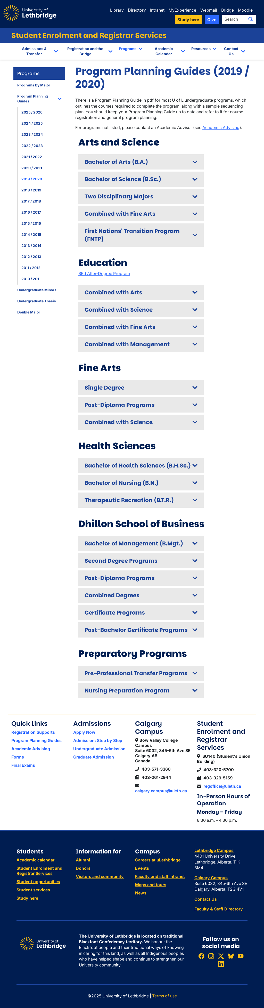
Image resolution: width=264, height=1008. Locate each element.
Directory (137, 10)
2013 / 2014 (31, 246)
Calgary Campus (211, 877)
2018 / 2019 (31, 190)
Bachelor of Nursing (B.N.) (122, 483)
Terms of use (164, 995)
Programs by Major (33, 85)
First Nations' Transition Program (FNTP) (132, 235)
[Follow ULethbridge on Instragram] (211, 956)
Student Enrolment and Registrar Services (89, 35)
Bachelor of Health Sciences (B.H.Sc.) (138, 466)
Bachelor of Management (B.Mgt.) (134, 543)
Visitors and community (100, 876)
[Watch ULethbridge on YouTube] (240, 956)
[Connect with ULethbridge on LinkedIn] (221, 964)
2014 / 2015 (31, 234)
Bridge (227, 10)
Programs (127, 48)
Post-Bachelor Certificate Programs (136, 630)
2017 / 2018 (31, 201)
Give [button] (211, 19)
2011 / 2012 (30, 268)
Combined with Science (119, 310)
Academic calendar (35, 859)
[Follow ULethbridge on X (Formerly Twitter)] (221, 956)
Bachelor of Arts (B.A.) (116, 162)
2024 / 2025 (32, 123)
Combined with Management (127, 344)
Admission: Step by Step (97, 740)
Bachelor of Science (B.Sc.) (123, 179)
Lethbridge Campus (214, 850)
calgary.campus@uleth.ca (161, 790)
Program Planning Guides (32, 98)
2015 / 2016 (31, 223)
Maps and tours (150, 884)
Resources (201, 48)
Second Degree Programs (121, 561)
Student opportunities (38, 881)
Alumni (83, 859)
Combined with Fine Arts (120, 214)
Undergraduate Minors (36, 290)
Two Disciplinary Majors (119, 196)
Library (117, 10)
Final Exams (23, 765)
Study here (27, 898)
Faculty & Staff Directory (218, 909)
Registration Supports (33, 732)
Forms (17, 757)
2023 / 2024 (32, 134)
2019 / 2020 (31, 179)
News (140, 893)
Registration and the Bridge (85, 51)
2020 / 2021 (31, 168)
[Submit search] (250, 19)
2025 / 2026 (32, 112)
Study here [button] (188, 19)
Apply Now (84, 732)
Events (142, 868)
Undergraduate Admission (99, 748)
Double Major (28, 312)
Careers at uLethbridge (157, 859)
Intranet (157, 10)
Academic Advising (221, 127)
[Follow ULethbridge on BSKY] (231, 956)
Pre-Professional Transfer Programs (136, 673)
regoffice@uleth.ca (222, 786)
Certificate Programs (115, 613)
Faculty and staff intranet (160, 876)
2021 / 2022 (31, 157)
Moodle (245, 10)
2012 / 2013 (31, 257)
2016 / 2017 (31, 212)
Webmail (208, 10)
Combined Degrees (112, 595)
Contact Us (231, 51)
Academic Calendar (164, 51)
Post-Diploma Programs (120, 405)
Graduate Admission (93, 757)
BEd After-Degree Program (104, 273)
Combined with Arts (113, 292)
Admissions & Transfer (34, 51)
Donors (83, 868)
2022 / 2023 (32, 146)
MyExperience (182, 10)
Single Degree (104, 388)
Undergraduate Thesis (36, 301)
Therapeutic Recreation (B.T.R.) (129, 500)
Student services (33, 889)
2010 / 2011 (30, 279)
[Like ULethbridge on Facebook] (201, 956)
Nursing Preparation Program (127, 691)
